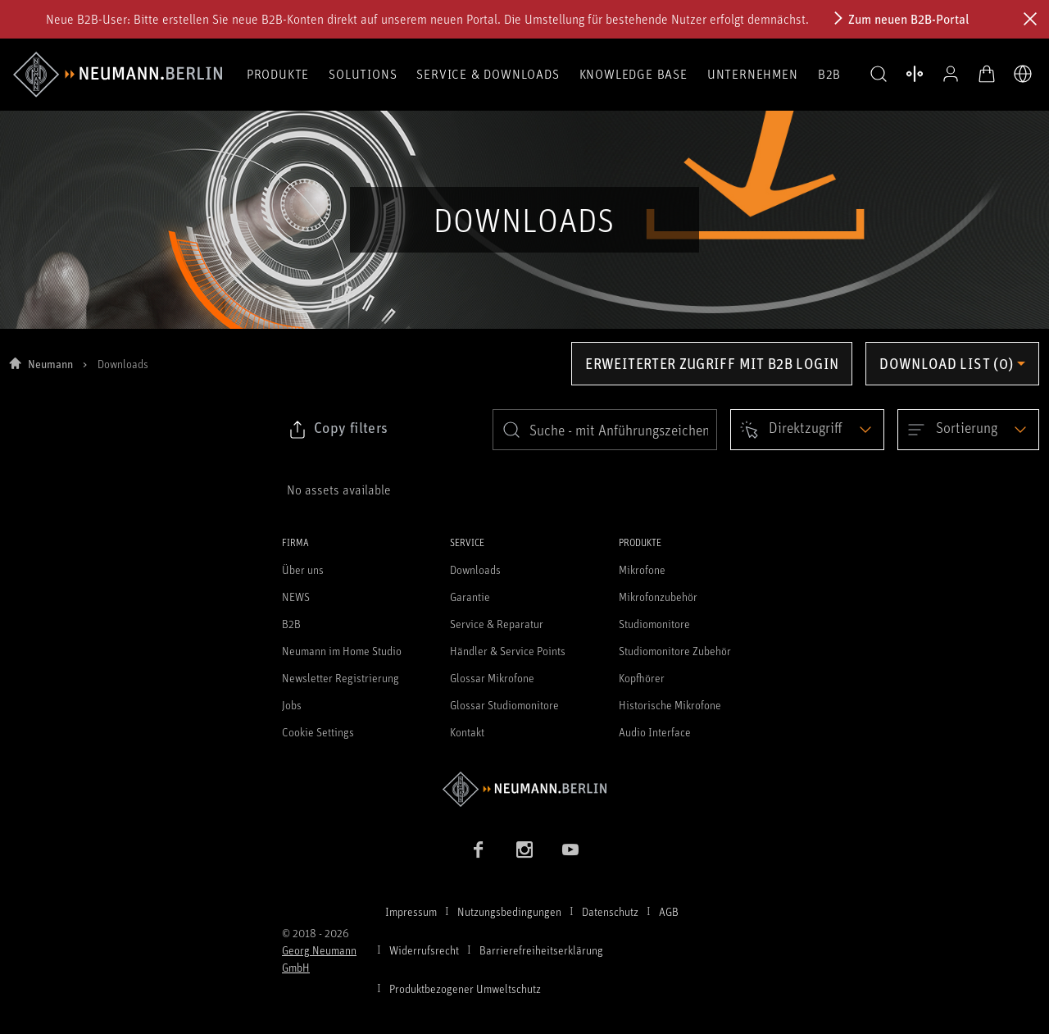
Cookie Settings (318, 732)
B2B (829, 74)
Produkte (278, 74)
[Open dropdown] (807, 429)
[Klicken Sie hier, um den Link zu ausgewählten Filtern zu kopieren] (337, 429)
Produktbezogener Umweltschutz (465, 988)
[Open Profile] (951, 74)
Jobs (292, 705)
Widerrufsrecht (424, 950)
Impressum (411, 911)
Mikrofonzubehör (658, 597)
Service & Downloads (487, 74)
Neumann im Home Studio (342, 651)
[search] (605, 429)
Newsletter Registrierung (340, 678)
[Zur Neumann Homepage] (524, 789)
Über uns (303, 569)
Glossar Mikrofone (492, 678)
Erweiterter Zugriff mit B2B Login (711, 363)
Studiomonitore (654, 624)
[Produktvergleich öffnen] (914, 74)
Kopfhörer (642, 678)
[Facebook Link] (478, 849)
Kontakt (467, 732)
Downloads (475, 569)
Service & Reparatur (496, 624)
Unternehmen (752, 74)
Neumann (50, 364)
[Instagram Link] (524, 849)
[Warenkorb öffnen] (987, 74)
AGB (669, 911)
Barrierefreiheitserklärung (541, 950)
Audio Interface (655, 732)
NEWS (296, 597)
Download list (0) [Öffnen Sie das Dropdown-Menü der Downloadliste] (946, 363)
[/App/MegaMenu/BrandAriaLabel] (117, 75)
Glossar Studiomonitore (504, 705)
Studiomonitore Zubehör (675, 651)
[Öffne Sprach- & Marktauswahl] (1023, 74)
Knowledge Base (633, 74)
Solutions (363, 74)
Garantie (470, 597)
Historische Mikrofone (670, 705)
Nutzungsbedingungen (509, 911)
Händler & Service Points (507, 651)
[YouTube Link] (570, 849)
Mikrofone (642, 569)
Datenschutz (610, 911)
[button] (878, 75)
